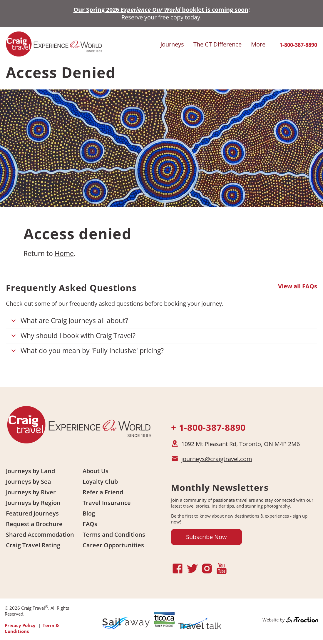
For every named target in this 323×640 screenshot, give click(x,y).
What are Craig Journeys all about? (68, 322)
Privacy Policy (20, 625)
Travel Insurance (107, 503)
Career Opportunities (113, 545)
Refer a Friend (103, 492)
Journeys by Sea (28, 482)
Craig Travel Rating (33, 545)
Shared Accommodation (40, 534)
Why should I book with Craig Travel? (72, 337)
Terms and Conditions (114, 534)
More (258, 44)
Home (64, 253)
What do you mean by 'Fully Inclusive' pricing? (86, 352)
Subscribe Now (206, 537)
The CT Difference (217, 44)
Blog (89, 513)
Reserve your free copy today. (161, 17)
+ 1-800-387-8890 (208, 427)
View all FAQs (297, 286)
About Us (95, 471)
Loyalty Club (100, 482)
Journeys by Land (30, 471)
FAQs (90, 524)
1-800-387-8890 (298, 44)
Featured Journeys (32, 513)
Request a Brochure (34, 524)
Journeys (172, 44)
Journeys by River (31, 492)
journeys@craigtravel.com (216, 459)
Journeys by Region (33, 503)
